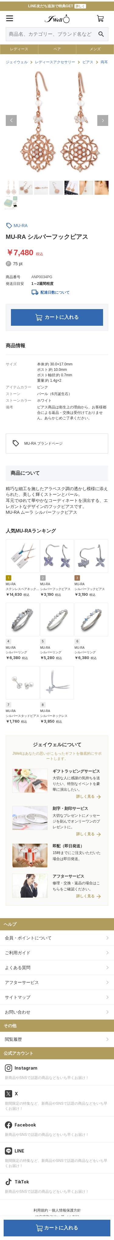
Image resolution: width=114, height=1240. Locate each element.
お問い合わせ (17, 1012)
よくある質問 (17, 967)
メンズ (95, 49)
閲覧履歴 (13, 1039)
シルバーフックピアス (55, 589)
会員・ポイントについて (28, 937)
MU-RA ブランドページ (37, 443)
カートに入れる (57, 317)
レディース (19, 49)
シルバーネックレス (53, 715)
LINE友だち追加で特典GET (57, 6)
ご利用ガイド (17, 952)
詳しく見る (85, 797)
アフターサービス (22, 982)
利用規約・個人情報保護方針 (57, 1210)
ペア (57, 49)
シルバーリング (16, 652)
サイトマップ (17, 997)
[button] (11, 120)
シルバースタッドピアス (22, 715)
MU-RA (21, 225)
